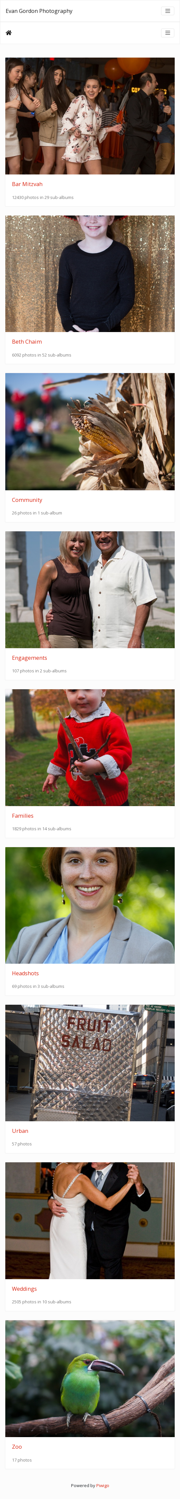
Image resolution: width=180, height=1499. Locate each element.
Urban (20, 1131)
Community (27, 500)
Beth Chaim (27, 341)
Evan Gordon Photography (39, 11)
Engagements (29, 657)
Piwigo (102, 1485)
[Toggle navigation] (167, 11)
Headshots (25, 973)
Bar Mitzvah (27, 184)
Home (9, 33)
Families (23, 815)
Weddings (24, 1288)
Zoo (17, 1446)
